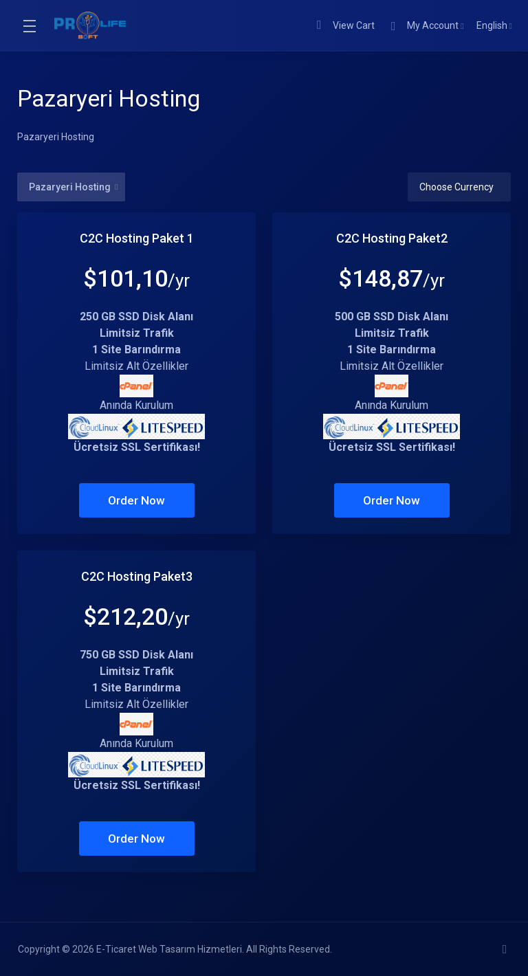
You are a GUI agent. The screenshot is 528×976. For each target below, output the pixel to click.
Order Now (136, 500)
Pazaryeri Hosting (73, 186)
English (494, 25)
